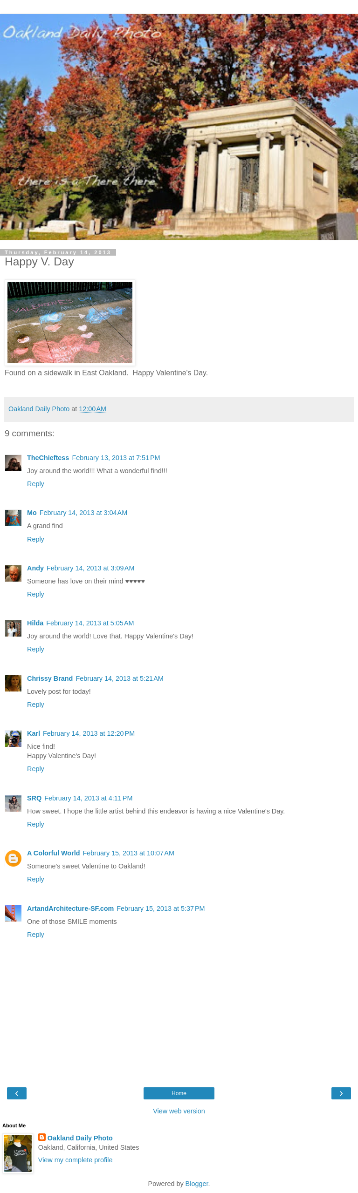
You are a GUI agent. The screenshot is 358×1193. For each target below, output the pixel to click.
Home (179, 1093)
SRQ (34, 798)
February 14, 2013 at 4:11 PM (88, 798)
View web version (179, 1111)
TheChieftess (48, 457)
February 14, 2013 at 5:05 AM (90, 623)
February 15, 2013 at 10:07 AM (128, 853)
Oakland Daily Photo (80, 1138)
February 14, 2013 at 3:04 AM (83, 512)
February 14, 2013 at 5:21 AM (119, 678)
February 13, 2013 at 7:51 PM (116, 457)
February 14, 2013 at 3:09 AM (90, 568)
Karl (33, 733)
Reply (35, 484)
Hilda (35, 623)
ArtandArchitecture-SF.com (70, 908)
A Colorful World (53, 853)
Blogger (197, 1183)
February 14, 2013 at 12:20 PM (89, 733)
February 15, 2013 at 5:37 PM (161, 908)
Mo (32, 512)
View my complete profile (75, 1160)
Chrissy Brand (50, 678)
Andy (35, 568)
